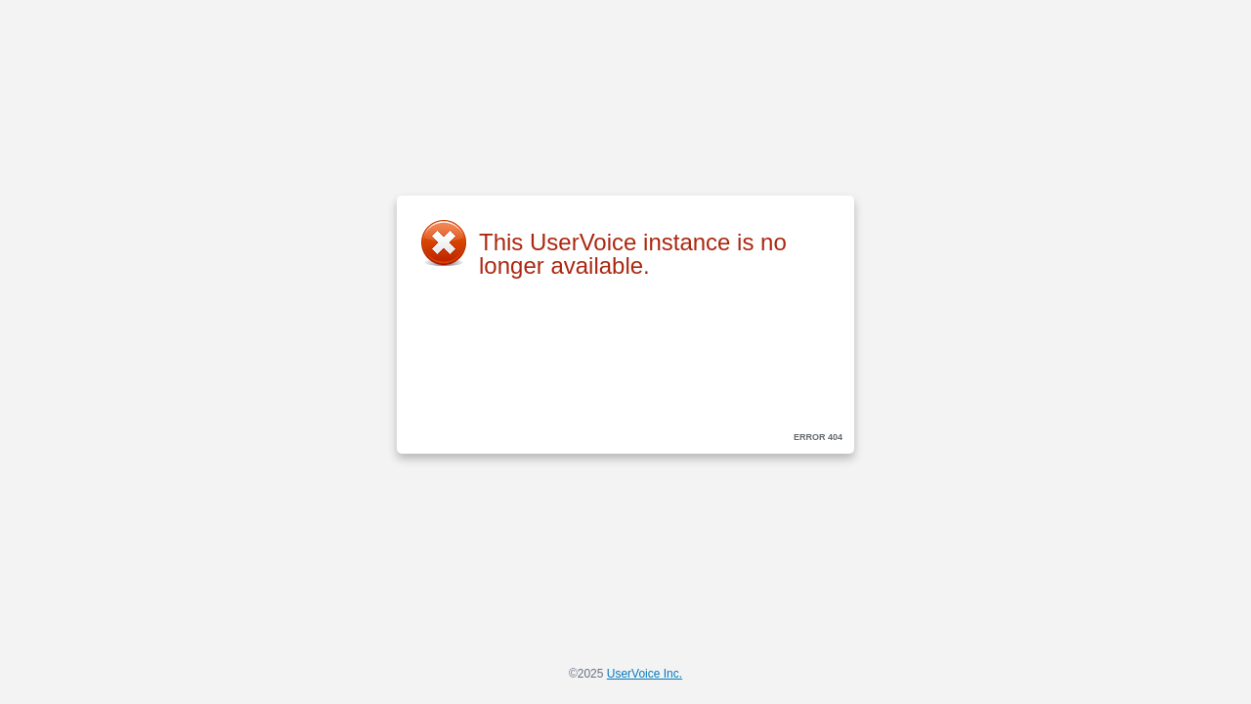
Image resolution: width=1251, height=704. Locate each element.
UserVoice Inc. (644, 674)
